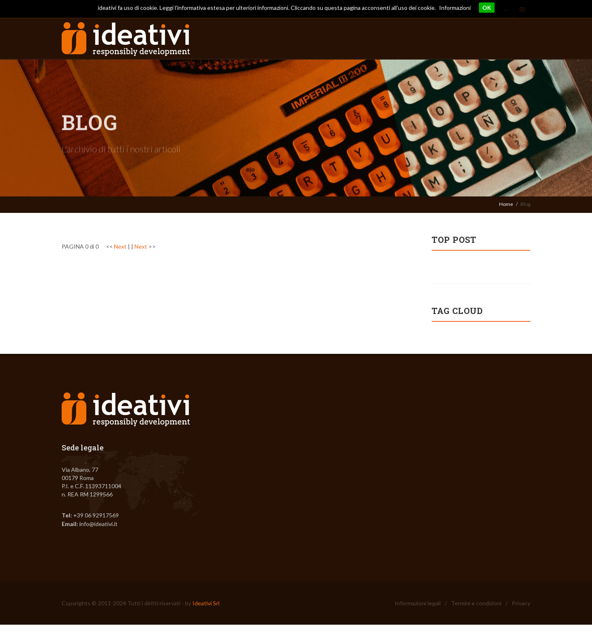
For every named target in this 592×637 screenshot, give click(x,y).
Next (120, 246)
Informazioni (455, 7)
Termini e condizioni (476, 603)
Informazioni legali (418, 603)
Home (506, 204)
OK (486, 7)
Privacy (521, 603)
